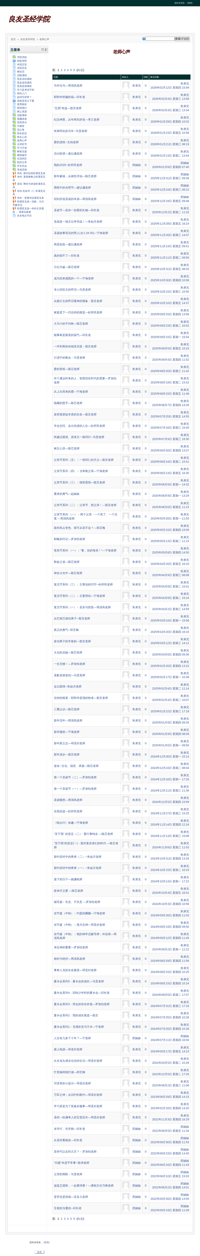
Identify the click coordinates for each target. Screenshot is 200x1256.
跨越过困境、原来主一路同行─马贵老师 (79, 437)
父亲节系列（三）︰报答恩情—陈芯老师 (79, 482)
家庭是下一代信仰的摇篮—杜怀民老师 (78, 312)
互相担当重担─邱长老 (68, 1208)
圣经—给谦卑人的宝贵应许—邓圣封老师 (79, 1117)
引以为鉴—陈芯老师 (66, 267)
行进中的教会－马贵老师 (69, 357)
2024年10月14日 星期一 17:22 (170, 881)
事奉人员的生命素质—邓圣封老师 (75, 970)
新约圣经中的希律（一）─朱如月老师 (77, 868)
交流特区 (20, 158)
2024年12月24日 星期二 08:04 (170, 768)
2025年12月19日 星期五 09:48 (170, 201)
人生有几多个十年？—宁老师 (72, 1038)
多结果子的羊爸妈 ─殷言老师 (72, 641)
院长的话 (20, 133)
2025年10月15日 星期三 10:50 (170, 291)
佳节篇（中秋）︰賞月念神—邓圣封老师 (79, 924)
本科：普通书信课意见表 (28, 198)
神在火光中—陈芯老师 (68, 573)
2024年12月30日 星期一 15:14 (170, 756)
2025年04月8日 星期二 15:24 (170, 597)
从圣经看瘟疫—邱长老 (68, 1140)
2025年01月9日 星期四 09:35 (170, 722)
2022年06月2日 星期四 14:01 (170, 1187)
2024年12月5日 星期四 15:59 (170, 802)
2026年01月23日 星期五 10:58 (170, 132)
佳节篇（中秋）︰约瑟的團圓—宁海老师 (79, 913)
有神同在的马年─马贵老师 (70, 131)
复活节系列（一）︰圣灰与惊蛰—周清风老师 (82, 607)
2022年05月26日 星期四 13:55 (170, 1198)
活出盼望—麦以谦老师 (68, 153)
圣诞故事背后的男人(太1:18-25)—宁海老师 (81, 233)
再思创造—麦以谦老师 (68, 244)
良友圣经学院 (29, 19)
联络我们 (20, 107)
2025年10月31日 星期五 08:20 (170, 269)
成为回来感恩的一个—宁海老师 (74, 278)
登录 (190, 3)
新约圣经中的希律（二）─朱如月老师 (77, 856)
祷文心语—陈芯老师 (66, 448)
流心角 (18, 129)
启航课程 (20, 75)
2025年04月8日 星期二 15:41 (170, 586)
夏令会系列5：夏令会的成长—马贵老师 (79, 981)
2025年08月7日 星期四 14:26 (170, 405)
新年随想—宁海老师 (66, 731)
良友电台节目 (22, 215)
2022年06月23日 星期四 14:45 (170, 1153)
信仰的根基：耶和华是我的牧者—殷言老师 (81, 697)
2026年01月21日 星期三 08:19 (170, 144)
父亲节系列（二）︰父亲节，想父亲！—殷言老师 (85, 505)
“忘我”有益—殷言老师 (67, 108)
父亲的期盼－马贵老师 (68, 1174)
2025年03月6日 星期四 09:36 (170, 654)
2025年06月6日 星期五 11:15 (170, 507)
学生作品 (20, 166)
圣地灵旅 (20, 169)
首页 (13, 39)
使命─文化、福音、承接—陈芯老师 (76, 765)
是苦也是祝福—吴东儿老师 (71, 1196)
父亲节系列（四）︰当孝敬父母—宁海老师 (81, 471)
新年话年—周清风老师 (68, 720)
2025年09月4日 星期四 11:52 (170, 359)
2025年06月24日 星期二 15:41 (170, 461)
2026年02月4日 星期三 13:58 (170, 98)
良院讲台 (20, 122)
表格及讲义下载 (23, 100)
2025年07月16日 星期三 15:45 (170, 427)
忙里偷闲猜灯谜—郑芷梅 (69, 1072)
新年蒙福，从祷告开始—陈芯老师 (75, 176)
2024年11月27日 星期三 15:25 (170, 813)
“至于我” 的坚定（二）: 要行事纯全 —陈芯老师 (83, 834)
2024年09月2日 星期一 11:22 (170, 949)
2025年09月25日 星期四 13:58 (170, 314)
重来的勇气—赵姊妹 (66, 493)
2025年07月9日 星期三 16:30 (170, 439)
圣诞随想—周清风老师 (68, 799)
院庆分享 (20, 162)
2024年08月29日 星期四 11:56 (170, 960)
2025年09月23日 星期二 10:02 (170, 325)
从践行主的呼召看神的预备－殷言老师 (78, 301)
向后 (80, 70)
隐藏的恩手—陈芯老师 (68, 403)
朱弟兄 (136, 85)
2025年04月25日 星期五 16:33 (170, 563)
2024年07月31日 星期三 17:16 (170, 1006)
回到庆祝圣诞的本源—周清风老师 (75, 199)
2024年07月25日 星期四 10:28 (170, 1017)
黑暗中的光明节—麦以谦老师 (72, 187)
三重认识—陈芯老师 (66, 709)
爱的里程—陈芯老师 (66, 369)
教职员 (18, 71)
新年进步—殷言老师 (66, 754)
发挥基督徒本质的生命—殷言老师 (75, 414)
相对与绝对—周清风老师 (69, 958)
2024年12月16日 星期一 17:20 (170, 779)
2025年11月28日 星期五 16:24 (170, 223)
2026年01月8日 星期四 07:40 (170, 167)
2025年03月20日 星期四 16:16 (170, 631)
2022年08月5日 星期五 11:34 (170, 1130)
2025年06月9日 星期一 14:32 (170, 484)
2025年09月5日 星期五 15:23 (170, 348)
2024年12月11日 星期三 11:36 (170, 790)
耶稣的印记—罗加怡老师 (69, 539)
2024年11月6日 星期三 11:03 (170, 847)
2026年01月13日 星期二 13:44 (170, 155)
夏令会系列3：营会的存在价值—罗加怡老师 (82, 1004)
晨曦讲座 (20, 118)
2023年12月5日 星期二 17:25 (170, 1074)
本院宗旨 (20, 64)
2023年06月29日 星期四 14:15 (170, 1096)
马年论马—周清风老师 (68, 85)
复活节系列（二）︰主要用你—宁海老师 (79, 595)
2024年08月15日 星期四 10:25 (170, 972)
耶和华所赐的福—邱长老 (69, 97)
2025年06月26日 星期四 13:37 (170, 450)
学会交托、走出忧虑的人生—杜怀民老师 (79, 425)
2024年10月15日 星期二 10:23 (170, 870)
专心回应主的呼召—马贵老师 (72, 289)
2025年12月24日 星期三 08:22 (170, 189)
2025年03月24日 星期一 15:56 (170, 620)
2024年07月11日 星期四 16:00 (170, 1040)
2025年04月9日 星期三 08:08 (170, 575)
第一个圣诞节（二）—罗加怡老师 (75, 777)
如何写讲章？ (22, 97)
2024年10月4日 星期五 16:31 (170, 892)
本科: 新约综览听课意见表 (29, 173)
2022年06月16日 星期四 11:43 (170, 1164)
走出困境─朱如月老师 (68, 686)
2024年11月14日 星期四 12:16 (170, 824)
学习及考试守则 (23, 89)
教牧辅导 (20, 155)
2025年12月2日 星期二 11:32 (170, 212)
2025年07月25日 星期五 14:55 (170, 416)
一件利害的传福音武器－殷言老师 (75, 346)
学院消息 (20, 57)
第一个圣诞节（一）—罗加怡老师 (75, 788)
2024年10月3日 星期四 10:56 (170, 904)
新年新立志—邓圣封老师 (69, 743)
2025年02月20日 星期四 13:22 (170, 666)
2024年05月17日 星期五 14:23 (170, 1051)
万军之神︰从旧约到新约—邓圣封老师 (78, 1094)
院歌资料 (20, 60)
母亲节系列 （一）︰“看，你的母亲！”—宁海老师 (85, 550)
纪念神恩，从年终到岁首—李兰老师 (76, 119)
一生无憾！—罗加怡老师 (69, 663)
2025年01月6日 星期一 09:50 (170, 745)
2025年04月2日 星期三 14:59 (170, 609)
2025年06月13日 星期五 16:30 (170, 473)
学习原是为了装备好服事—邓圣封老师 (78, 1106)
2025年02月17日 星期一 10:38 (170, 677)
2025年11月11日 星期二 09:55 (170, 257)
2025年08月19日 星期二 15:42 (170, 382)
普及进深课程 (22, 82)
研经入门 (20, 93)
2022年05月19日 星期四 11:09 (170, 1210)
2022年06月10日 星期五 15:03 (170, 1176)
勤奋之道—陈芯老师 (66, 561)
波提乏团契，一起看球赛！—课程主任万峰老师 (84, 1185)
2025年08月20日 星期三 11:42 (170, 371)
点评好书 (20, 144)
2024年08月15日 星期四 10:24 (170, 983)
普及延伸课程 (22, 86)
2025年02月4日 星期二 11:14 (170, 688)
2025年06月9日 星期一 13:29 (170, 495)
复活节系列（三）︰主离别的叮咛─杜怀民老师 (83, 584)
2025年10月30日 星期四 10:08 (170, 280)
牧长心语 (20, 137)
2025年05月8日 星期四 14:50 (170, 552)
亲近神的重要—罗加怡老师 (71, 947)
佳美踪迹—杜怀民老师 (68, 811)
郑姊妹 (136, 165)
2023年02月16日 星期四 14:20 (170, 1108)
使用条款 (20, 104)
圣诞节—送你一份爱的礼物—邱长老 (76, 210)
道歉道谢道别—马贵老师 (69, 675)
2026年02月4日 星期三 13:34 (170, 110)
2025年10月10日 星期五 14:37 (170, 303)
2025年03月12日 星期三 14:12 (170, 643)
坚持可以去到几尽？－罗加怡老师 (75, 1151)
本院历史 (20, 68)
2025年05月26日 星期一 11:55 (170, 518)
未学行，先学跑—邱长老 (69, 1128)
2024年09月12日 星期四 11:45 (170, 938)
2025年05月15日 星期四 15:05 (170, 529)
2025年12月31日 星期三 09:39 (170, 178)
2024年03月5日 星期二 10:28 (170, 1062)
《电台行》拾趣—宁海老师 (71, 822)
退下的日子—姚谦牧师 (68, 879)
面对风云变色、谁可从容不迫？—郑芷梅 (79, 527)
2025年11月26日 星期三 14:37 (170, 235)
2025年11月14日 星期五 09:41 (170, 246)
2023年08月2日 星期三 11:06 (170, 1085)
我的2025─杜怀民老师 (68, 165)
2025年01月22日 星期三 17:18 (170, 711)
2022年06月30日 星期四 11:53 (170, 1142)
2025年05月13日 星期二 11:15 (170, 541)
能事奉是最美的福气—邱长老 (72, 335)
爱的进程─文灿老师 (66, 142)
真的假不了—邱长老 (66, 255)
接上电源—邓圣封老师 (68, 1049)
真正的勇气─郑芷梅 (66, 629)
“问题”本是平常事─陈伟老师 (71, 1162)
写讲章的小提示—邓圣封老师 (72, 1083)
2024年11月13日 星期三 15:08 (170, 836)
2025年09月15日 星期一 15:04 (170, 337)
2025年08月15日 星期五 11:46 (170, 393)
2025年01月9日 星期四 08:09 (170, 734)
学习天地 (20, 147)
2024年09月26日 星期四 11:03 (170, 915)
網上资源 (20, 111)
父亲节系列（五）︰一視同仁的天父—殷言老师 (84, 459)
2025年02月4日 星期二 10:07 (170, 700)
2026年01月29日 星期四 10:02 (170, 121)
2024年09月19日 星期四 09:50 (170, 926)
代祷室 (18, 126)
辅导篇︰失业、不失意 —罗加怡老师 (77, 902)
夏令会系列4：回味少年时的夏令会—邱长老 (82, 992)
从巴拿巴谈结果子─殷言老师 (72, 618)
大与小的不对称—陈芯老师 (71, 323)
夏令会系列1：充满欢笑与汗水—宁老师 (79, 1026)
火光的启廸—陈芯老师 (68, 652)
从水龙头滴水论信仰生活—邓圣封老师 (78, 1060)
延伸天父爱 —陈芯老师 (68, 890)
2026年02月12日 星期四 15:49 (170, 87)
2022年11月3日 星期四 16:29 (170, 1119)
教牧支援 (20, 151)
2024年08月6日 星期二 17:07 (170, 994)
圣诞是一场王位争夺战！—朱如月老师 (78, 221)
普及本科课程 (22, 79)
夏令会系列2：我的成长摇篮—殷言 (76, 1015)
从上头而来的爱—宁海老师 (71, 391)
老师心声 (44, 39)
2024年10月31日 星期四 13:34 (170, 858)
